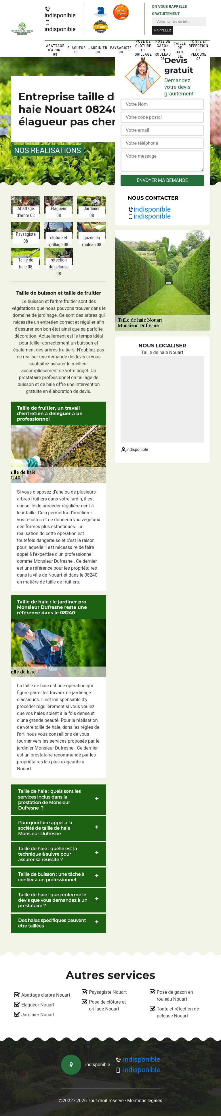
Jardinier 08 (98, 50)
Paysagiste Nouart (108, 992)
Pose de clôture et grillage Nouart (107, 1005)
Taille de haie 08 (180, 50)
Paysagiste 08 (121, 50)
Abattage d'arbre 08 (55, 50)
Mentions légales (144, 1100)
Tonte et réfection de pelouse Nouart (178, 1012)
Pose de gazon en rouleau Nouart (175, 995)
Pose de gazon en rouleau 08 (163, 50)
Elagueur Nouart (37, 1005)
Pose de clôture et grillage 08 (143, 50)
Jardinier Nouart (37, 1014)
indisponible (60, 12)
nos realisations (47, 150)
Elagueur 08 (76, 50)
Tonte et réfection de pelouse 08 (198, 50)
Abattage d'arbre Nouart (45, 995)
